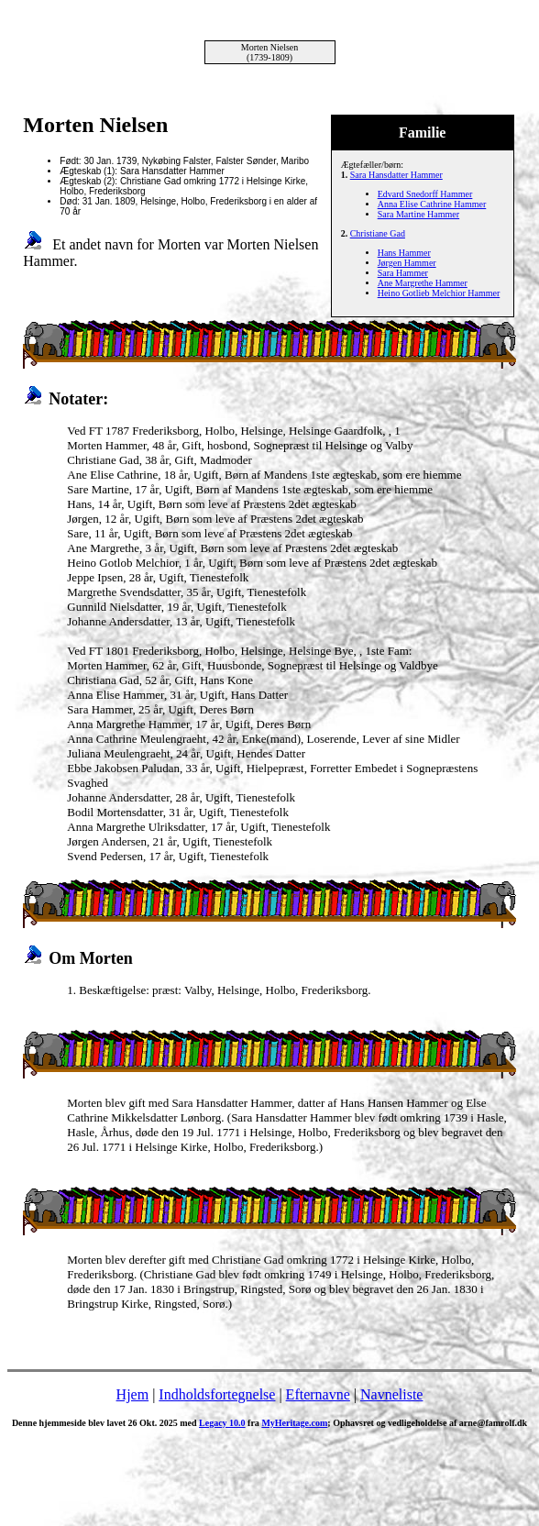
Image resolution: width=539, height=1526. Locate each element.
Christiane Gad (377, 233)
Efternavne (318, 1394)
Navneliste (391, 1394)
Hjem (132, 1394)
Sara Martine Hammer (418, 214)
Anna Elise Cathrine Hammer (432, 204)
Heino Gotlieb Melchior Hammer (439, 293)
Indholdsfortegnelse (217, 1394)
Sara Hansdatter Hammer (396, 175)
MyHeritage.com (294, 1423)
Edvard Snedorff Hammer (425, 194)
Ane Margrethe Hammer (423, 283)
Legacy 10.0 (222, 1423)
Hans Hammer (404, 253)
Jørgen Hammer (407, 263)
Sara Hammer (403, 273)
